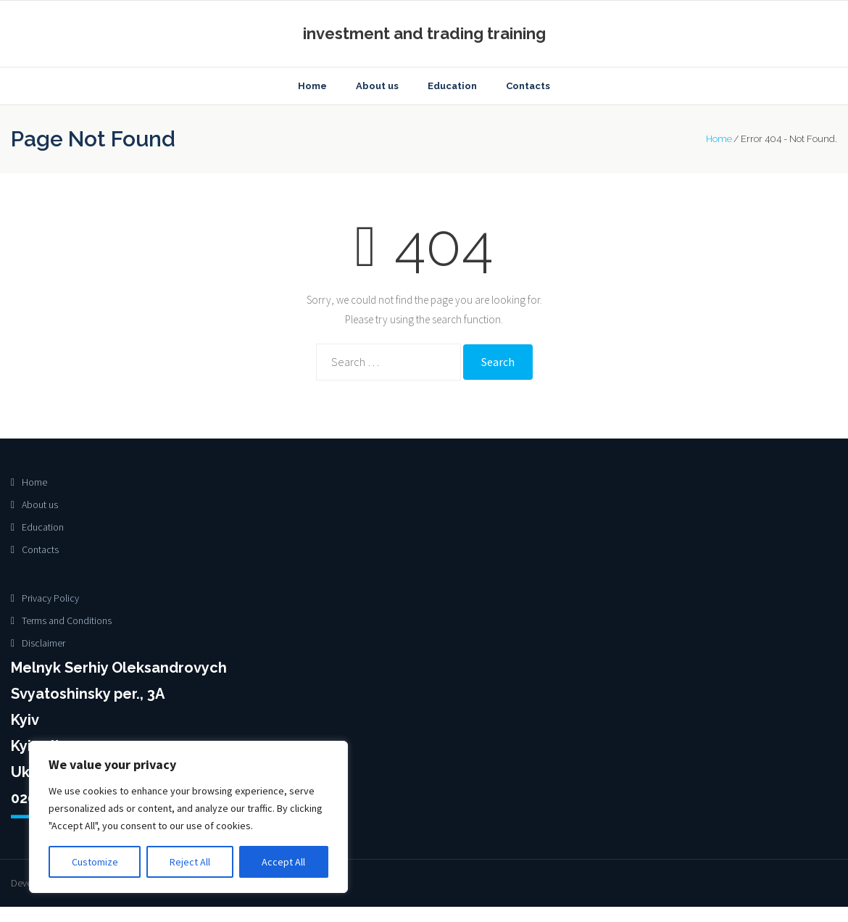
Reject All (190, 861)
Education (43, 528)
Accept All (283, 861)
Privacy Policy (50, 598)
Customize (95, 861)
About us (40, 505)
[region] (188, 817)
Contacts (40, 550)
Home (719, 140)
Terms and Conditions (67, 621)
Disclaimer (43, 643)
